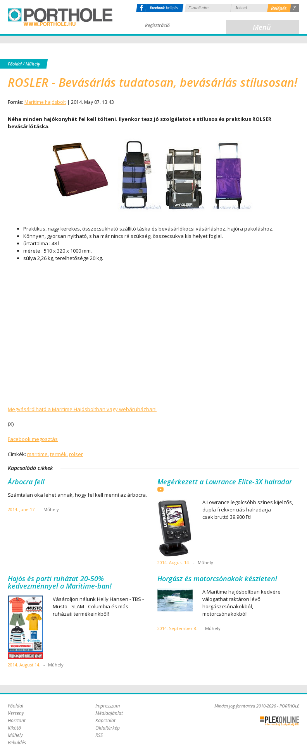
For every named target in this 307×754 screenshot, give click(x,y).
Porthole (60, 17)
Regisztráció (157, 25)
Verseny (16, 713)
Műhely (33, 64)
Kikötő (14, 728)
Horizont (17, 720)
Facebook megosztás (33, 439)
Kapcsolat (105, 720)
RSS (99, 735)
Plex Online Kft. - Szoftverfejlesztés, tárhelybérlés (279, 721)
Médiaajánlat (109, 713)
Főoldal (15, 64)
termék (58, 454)
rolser (76, 454)
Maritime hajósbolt (45, 102)
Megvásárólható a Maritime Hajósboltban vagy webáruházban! (82, 409)
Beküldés (17, 742)
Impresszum (107, 705)
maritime (37, 454)
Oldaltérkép (107, 728)
